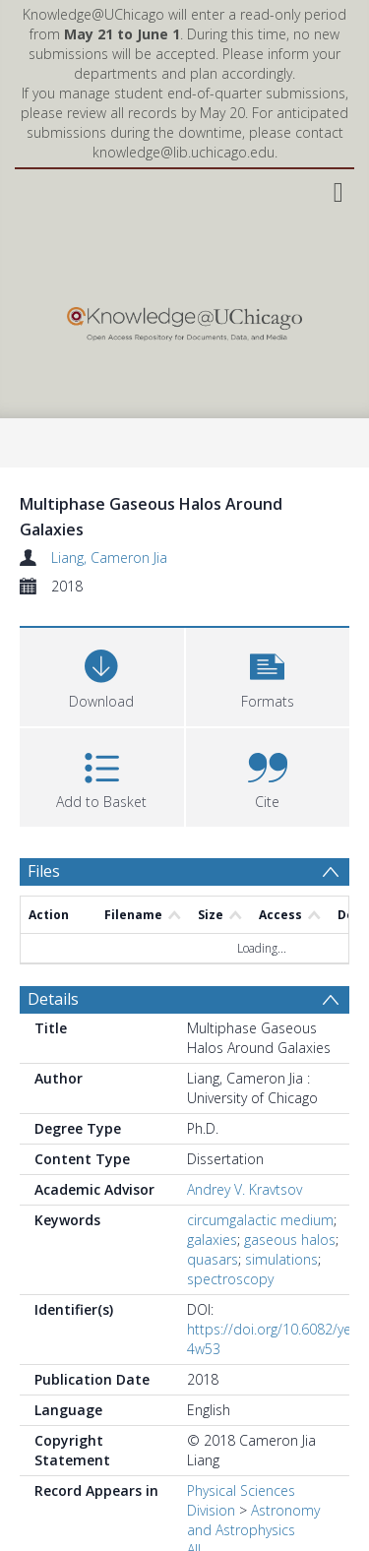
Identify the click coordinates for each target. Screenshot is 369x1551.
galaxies (212, 1239)
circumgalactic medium (260, 1219)
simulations (281, 1259)
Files (44, 871)
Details (53, 999)
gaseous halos (290, 1239)
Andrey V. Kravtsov (244, 1189)
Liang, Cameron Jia (109, 557)
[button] (268, 674)
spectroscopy (230, 1279)
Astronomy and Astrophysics (253, 1520)
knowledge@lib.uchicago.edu (183, 152)
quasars (212, 1259)
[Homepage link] (184, 319)
